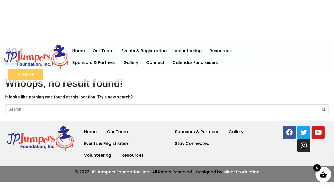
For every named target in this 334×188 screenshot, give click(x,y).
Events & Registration (144, 51)
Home (78, 51)
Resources (221, 51)
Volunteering (188, 51)
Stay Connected (192, 143)
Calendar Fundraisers (195, 63)
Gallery (130, 63)
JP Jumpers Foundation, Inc (120, 172)
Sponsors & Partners (94, 63)
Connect (155, 63)
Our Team (103, 51)
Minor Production (241, 172)
